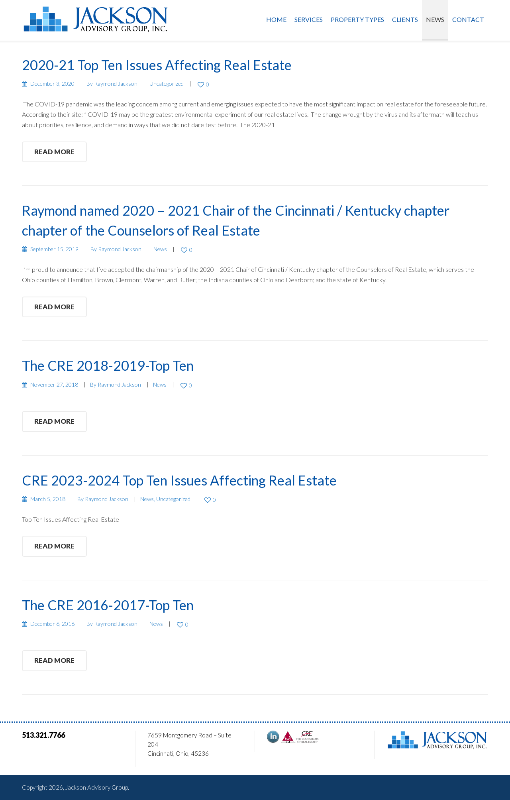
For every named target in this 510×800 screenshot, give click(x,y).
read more (54, 151)
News (435, 19)
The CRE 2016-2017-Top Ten (108, 605)
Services (308, 19)
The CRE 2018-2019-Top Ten (108, 365)
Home (276, 19)
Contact (468, 19)
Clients (405, 19)
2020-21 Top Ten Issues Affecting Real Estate (157, 65)
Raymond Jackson (115, 83)
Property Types (357, 19)
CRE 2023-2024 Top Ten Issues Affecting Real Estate (179, 480)
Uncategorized (166, 83)
